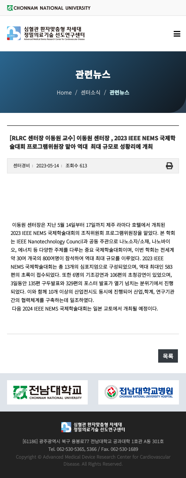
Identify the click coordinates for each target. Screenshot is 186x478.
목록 (168, 356)
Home (64, 92)
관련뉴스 (119, 92)
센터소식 (90, 92)
